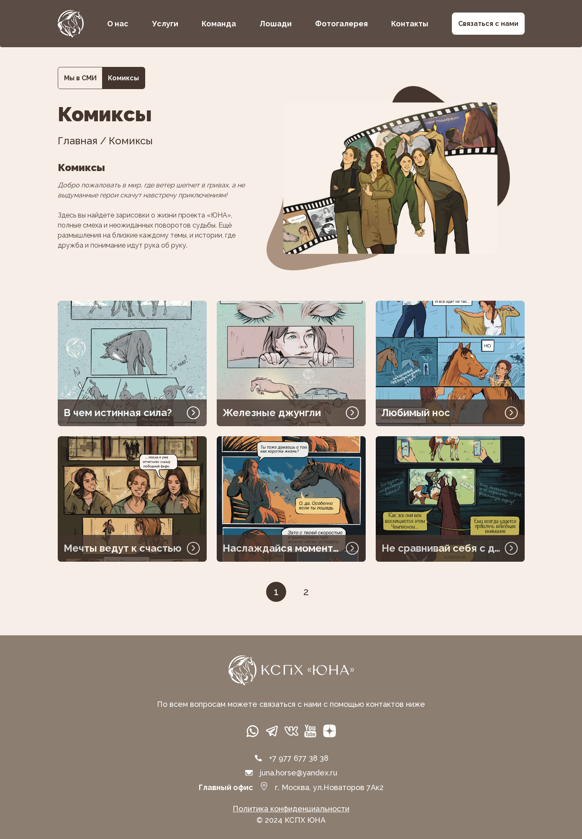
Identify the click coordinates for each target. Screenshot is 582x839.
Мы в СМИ (80, 78)
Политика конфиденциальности (291, 808)
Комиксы (123, 78)
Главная (77, 141)
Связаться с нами (488, 24)
